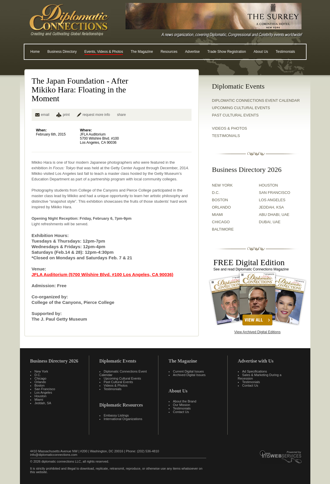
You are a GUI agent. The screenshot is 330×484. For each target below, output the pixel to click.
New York (41, 371)
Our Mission (181, 405)
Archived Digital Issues (189, 375)
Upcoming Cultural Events (241, 108)
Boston (40, 385)
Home (35, 52)
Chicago (40, 378)
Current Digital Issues (188, 371)
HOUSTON (268, 185)
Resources (168, 52)
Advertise (192, 52)
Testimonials (285, 52)
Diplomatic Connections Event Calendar (256, 100)
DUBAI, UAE (270, 222)
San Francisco (45, 389)
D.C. (216, 192)
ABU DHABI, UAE (274, 214)
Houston (41, 396)
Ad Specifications (254, 371)
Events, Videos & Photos (103, 52)
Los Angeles (43, 392)
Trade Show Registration (226, 52)
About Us (260, 52)
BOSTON (220, 200)
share (121, 115)
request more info (93, 115)
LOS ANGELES (272, 200)
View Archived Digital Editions (257, 332)
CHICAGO (221, 222)
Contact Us (181, 412)
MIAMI (217, 214)
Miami (39, 399)
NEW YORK (222, 185)
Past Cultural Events (235, 115)
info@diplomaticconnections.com (53, 454)
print (66, 115)
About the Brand (185, 401)
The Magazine (142, 52)
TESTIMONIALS (226, 135)
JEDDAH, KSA (271, 207)
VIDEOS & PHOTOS (229, 128)
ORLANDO (221, 207)
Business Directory (62, 52)
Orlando (40, 382)
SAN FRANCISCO (274, 192)
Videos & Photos (116, 385)
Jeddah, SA (43, 403)
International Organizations (123, 419)
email (42, 115)
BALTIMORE (223, 229)
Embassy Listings (116, 415)
